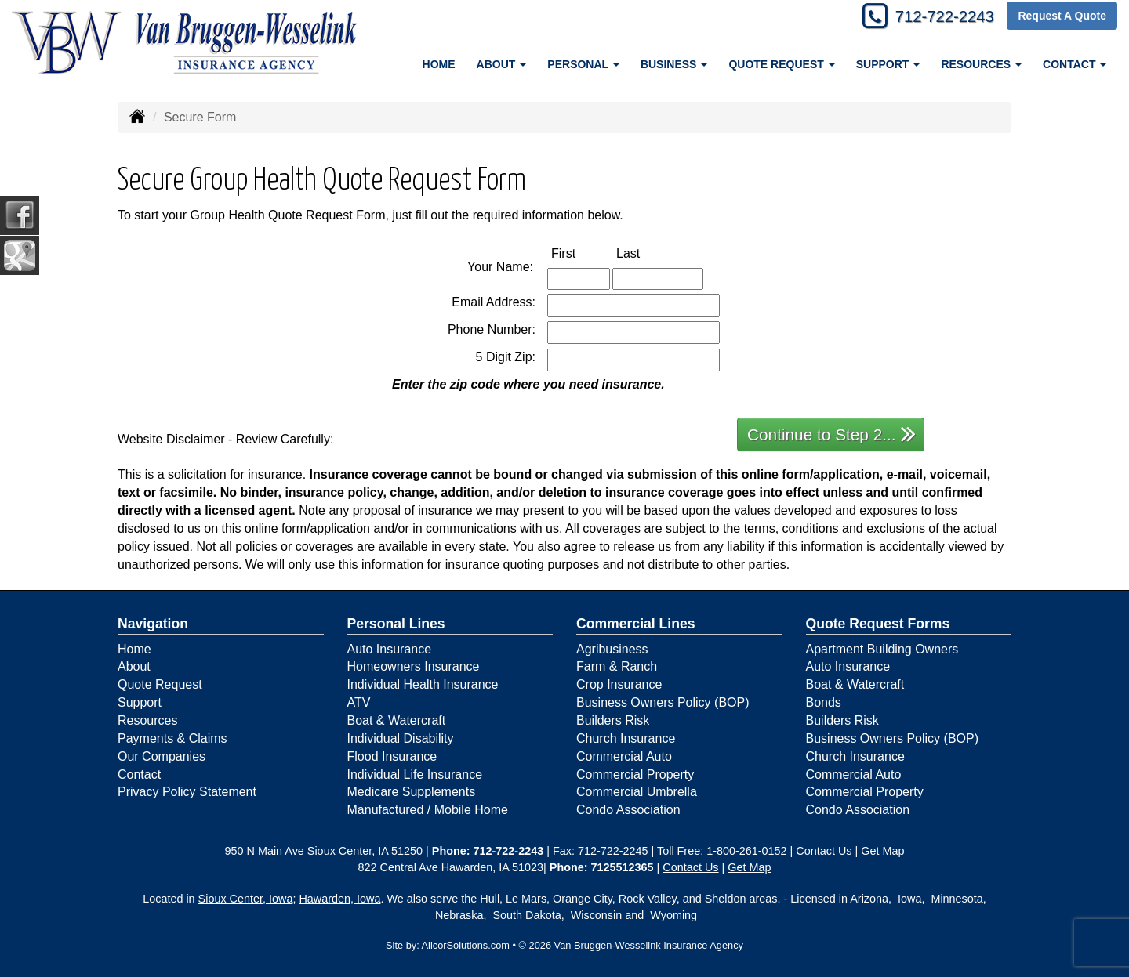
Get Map (882, 851)
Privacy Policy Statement (187, 791)
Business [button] (674, 64)
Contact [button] (1074, 64)
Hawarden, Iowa (339, 898)
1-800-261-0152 (746, 851)
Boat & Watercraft (396, 720)
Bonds (823, 702)
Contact (139, 774)
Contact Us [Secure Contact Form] (823, 851)
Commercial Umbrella (636, 791)
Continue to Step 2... (831, 434)
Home (439, 64)
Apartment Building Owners (882, 649)
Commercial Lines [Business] (635, 623)
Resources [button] (981, 64)
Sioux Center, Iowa (245, 898)
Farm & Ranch (616, 666)
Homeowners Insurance (413, 666)
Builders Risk (612, 720)
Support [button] (888, 64)
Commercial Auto (624, 756)
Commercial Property (635, 774)
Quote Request (160, 684)
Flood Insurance (392, 756)
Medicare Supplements (411, 791)
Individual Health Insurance (423, 684)
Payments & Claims (172, 738)
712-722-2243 (937, 17)
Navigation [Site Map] (153, 623)
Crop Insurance (619, 684)
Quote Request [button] (781, 64)
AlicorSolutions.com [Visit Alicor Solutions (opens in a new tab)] (466, 945)
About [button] (502, 64)
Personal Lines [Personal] (396, 623)
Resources (147, 720)
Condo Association (628, 809)
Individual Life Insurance (415, 774)
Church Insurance (625, 738)
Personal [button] (583, 64)
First (579, 252)
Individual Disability (400, 738)
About (134, 666)
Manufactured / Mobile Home (427, 809)
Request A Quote (1062, 17)
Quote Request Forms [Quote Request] (878, 623)
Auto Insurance (389, 649)
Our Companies (161, 756)
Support (140, 702)
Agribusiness (612, 649)
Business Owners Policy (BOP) (663, 702)
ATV (359, 702)
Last (644, 252)
